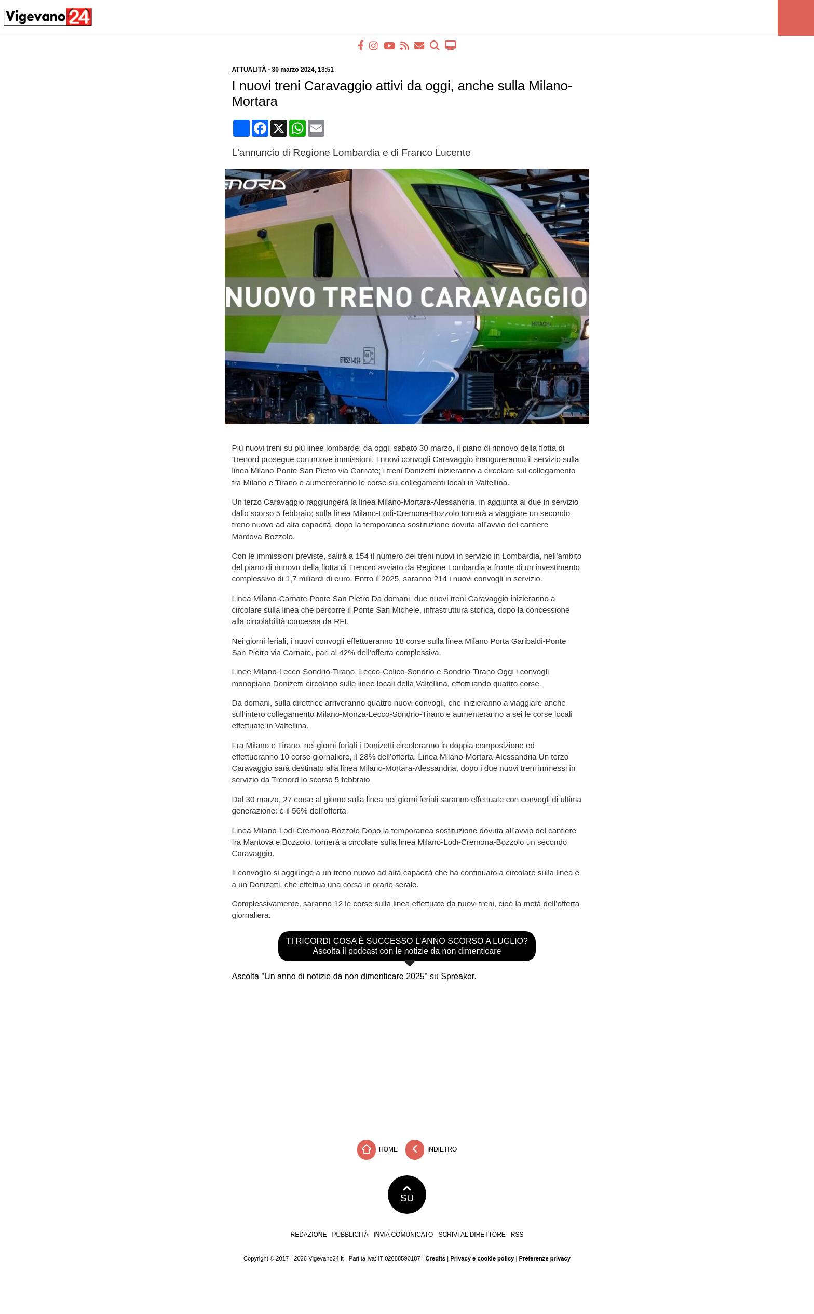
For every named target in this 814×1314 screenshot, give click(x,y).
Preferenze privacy (545, 1258)
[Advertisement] (407, 1056)
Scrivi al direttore (471, 1234)
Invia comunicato (403, 1234)
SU (407, 1194)
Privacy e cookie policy (482, 1258)
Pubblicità (350, 1234)
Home (377, 1150)
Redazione (308, 1234)
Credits (436, 1258)
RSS (517, 1234)
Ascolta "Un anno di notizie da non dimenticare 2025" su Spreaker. (354, 976)
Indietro (431, 1150)
